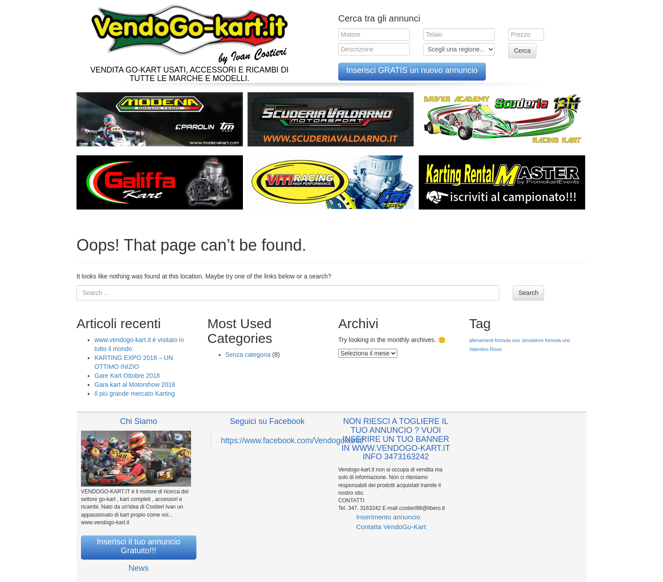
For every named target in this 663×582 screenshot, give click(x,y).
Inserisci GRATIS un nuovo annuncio (412, 70)
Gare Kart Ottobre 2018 (127, 375)
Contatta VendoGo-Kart (391, 527)
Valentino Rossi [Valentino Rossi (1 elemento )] (485, 349)
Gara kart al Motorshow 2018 (134, 384)
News (138, 568)
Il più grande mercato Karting (134, 393)
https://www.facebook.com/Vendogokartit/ (292, 440)
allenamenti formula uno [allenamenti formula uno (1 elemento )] (494, 340)
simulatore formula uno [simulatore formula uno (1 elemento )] (546, 340)
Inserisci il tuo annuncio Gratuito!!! (138, 546)
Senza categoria (248, 354)
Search (528, 292)
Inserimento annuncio (388, 517)
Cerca (522, 50)
